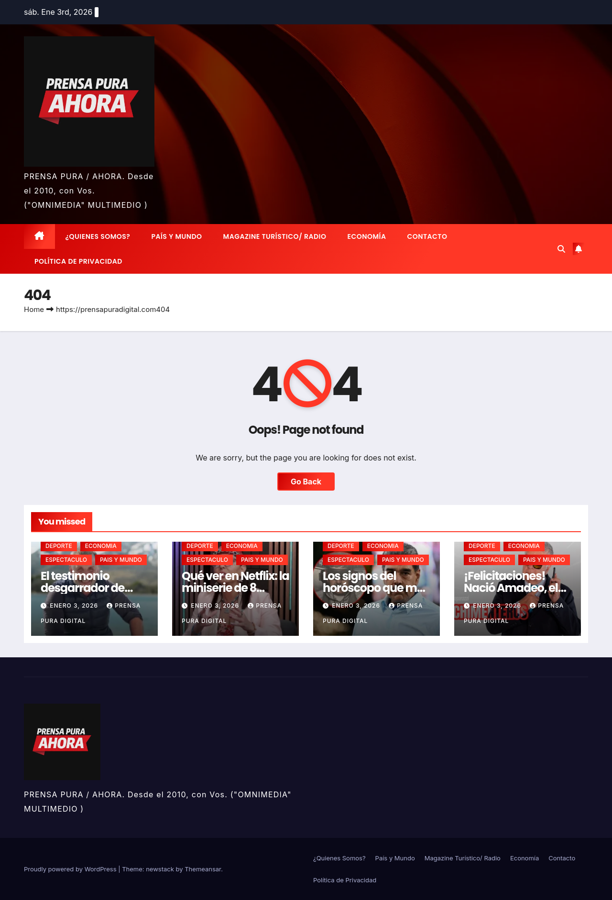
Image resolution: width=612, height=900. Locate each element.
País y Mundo (176, 236)
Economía (367, 236)
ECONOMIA (101, 545)
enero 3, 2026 (75, 605)
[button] (561, 249)
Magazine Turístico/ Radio (275, 236)
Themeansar (203, 869)
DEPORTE (58, 545)
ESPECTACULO (66, 559)
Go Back (306, 481)
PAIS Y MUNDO (121, 559)
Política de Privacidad (78, 261)
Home (34, 309)
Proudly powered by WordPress (71, 869)
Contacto (427, 236)
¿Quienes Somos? (98, 236)
